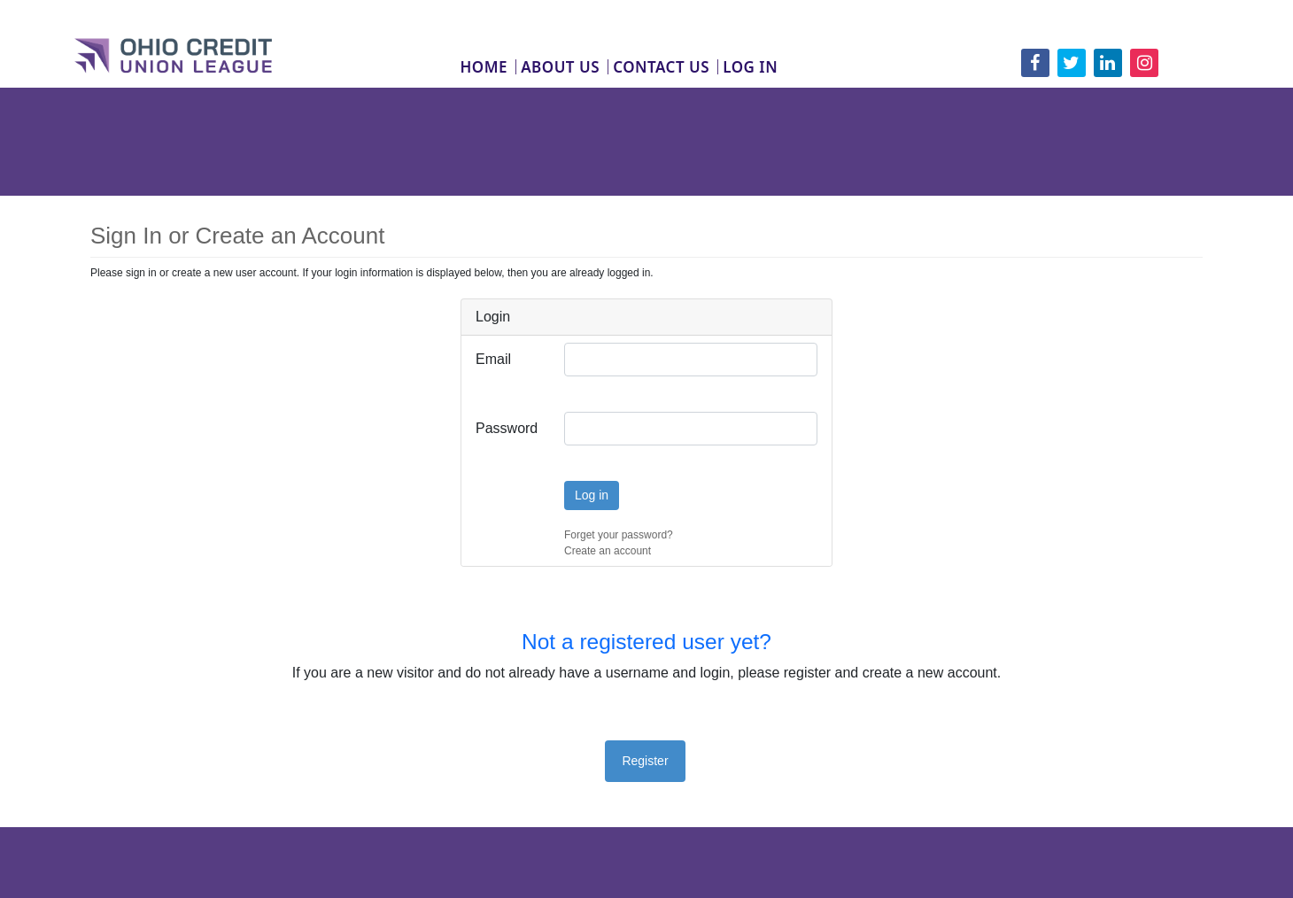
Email (493, 359)
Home (483, 66)
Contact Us (661, 66)
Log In (750, 66)
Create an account (607, 551)
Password (507, 428)
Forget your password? (618, 535)
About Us (560, 66)
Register (645, 761)
